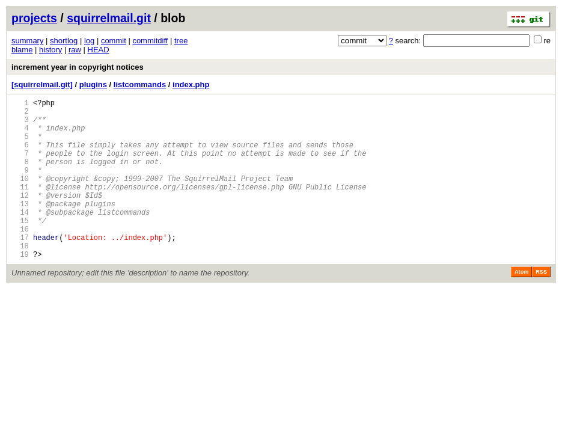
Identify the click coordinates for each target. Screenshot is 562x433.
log (89, 40)
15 (20, 247)
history (50, 49)
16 (20, 258)
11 (20, 206)
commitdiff (150, 40)
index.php (191, 84)
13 (20, 227)
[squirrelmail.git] (42, 84)
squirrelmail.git (109, 18)
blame (21, 49)
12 (20, 217)
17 (20, 268)
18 (20, 278)
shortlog (64, 40)
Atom (521, 306)
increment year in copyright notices (77, 67)
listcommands (140, 84)
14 (20, 237)
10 (20, 196)
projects (34, 18)
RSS (541, 306)
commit (113, 40)
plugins (93, 84)
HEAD (98, 49)
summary (27, 40)
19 (20, 288)
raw (75, 49)
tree (181, 40)
